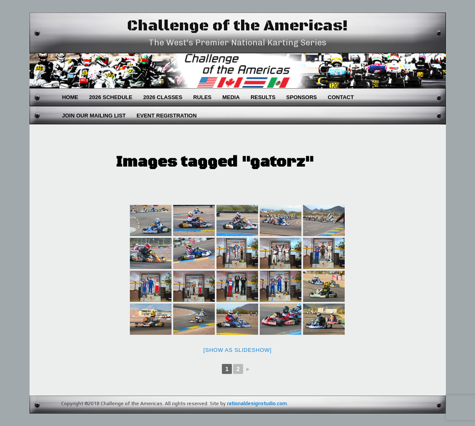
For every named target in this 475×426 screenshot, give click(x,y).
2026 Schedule (110, 97)
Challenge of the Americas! (237, 26)
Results (263, 97)
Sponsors (301, 97)
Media (231, 97)
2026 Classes (162, 97)
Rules (202, 97)
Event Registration (166, 115)
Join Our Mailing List (94, 115)
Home (70, 97)
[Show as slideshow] (238, 350)
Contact (341, 97)
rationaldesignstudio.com (257, 403)
